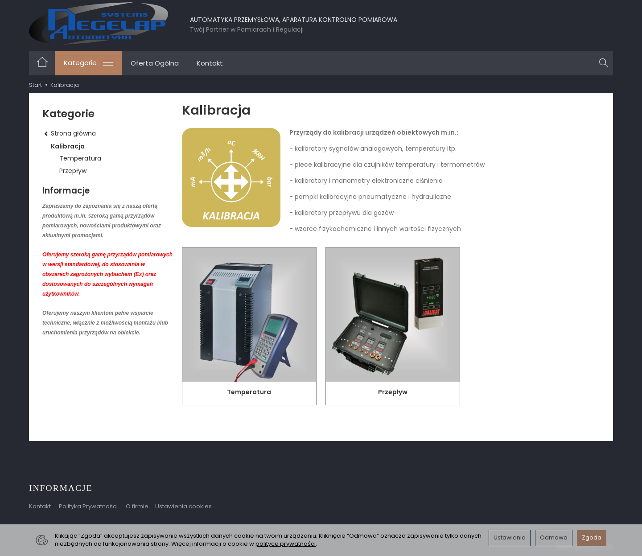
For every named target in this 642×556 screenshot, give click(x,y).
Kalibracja (68, 146)
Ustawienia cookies (183, 506)
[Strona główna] (98, 23)
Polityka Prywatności (88, 506)
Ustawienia (510, 537)
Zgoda (591, 537)
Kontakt (210, 63)
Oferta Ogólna (155, 63)
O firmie (137, 506)
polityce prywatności (285, 544)
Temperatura (249, 391)
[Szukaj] (603, 63)
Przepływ (392, 391)
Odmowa (554, 537)
